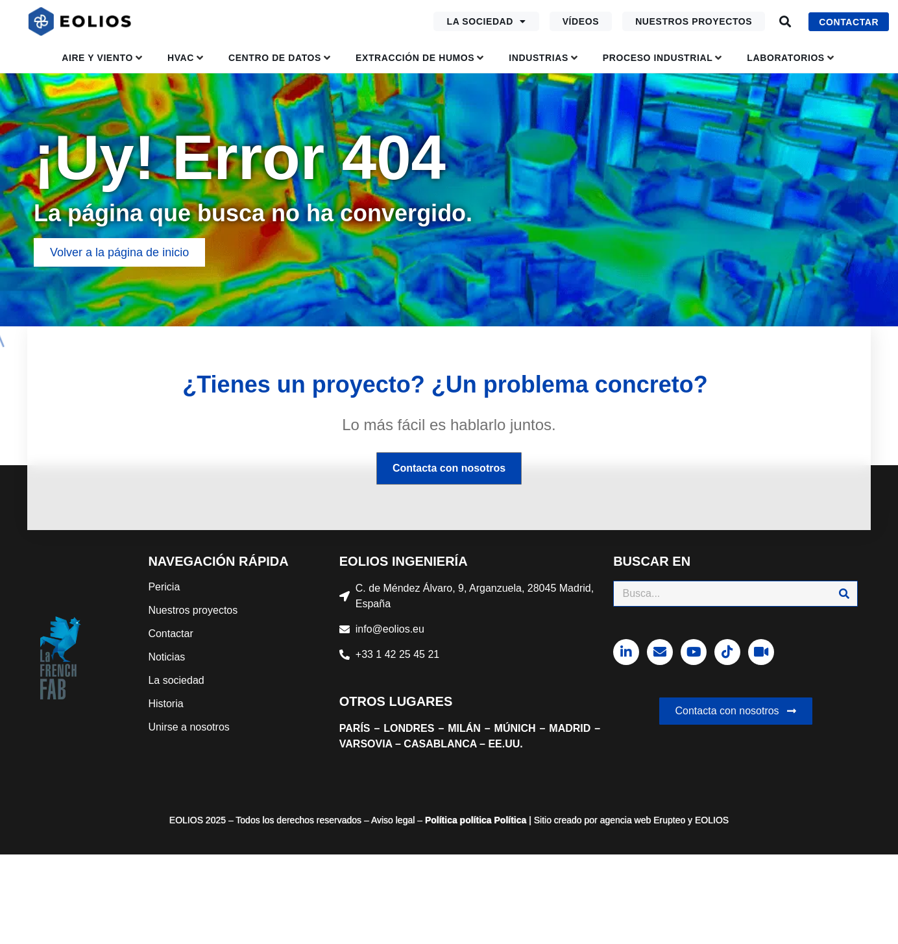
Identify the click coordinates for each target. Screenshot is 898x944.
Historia (165, 703)
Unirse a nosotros (188, 726)
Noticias (166, 656)
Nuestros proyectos (693, 21)
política (474, 820)
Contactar (170, 633)
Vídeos (581, 21)
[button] (784, 21)
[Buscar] (844, 593)
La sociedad (486, 21)
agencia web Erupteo (643, 820)
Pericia (164, 586)
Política (441, 820)
